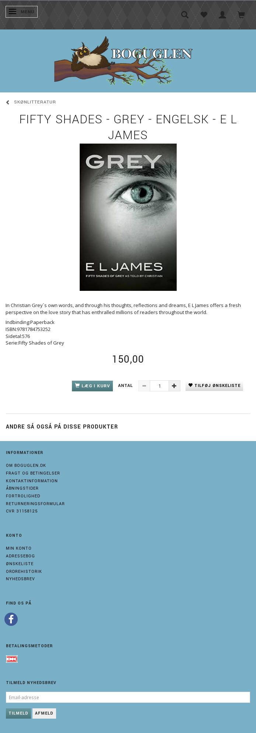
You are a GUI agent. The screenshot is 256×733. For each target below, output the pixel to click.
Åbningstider (22, 488)
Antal (126, 386)
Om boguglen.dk (26, 465)
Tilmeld (18, 713)
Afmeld (44, 713)
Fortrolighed (23, 496)
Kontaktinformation (32, 481)
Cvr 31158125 (22, 511)
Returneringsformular (35, 504)
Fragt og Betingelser (33, 473)
